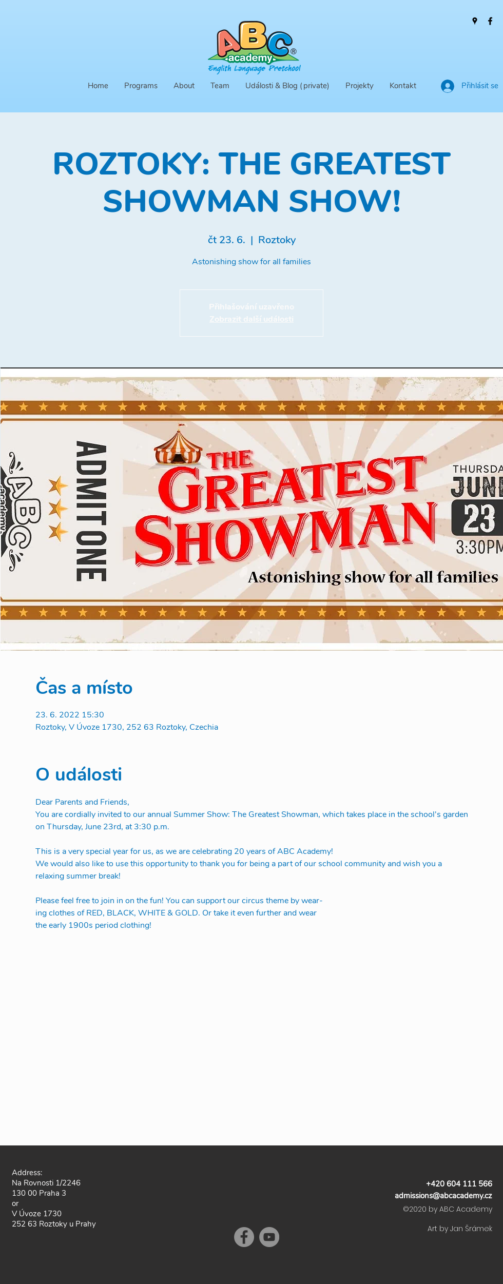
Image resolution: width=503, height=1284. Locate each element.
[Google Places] (475, 21)
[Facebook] (490, 21)
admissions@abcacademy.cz (443, 1196)
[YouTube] (269, 1237)
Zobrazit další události (251, 319)
